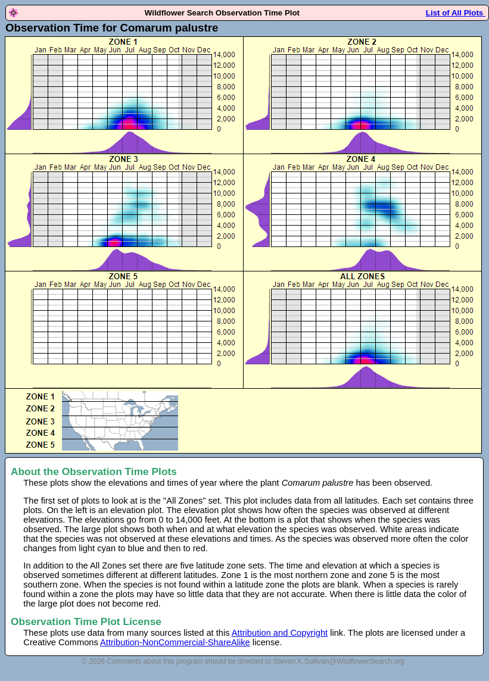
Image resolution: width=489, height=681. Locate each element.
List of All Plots (455, 12)
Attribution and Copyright (280, 633)
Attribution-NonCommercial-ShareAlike (175, 642)
